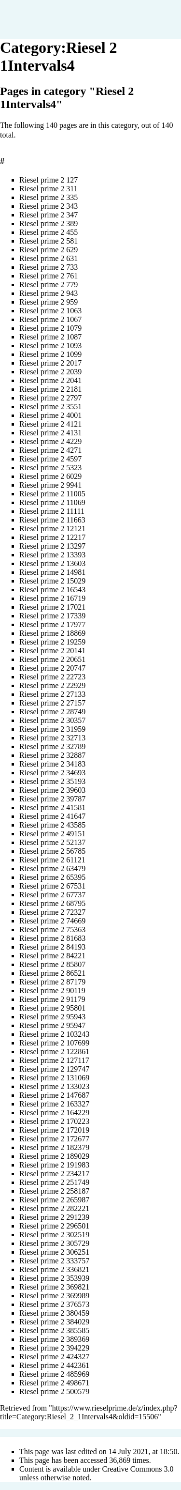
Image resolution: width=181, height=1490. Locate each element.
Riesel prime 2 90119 (52, 990)
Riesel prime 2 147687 (54, 1095)
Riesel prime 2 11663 (52, 520)
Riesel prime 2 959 (48, 302)
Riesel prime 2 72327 (52, 912)
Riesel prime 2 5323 (50, 467)
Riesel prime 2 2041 (50, 380)
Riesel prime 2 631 (48, 258)
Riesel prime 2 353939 (54, 1278)
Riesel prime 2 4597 (50, 459)
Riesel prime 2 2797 (50, 398)
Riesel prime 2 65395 (52, 877)
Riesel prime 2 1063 (50, 311)
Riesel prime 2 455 (48, 232)
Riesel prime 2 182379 (54, 1147)
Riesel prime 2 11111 (51, 511)
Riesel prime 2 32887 (52, 755)
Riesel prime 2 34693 (52, 772)
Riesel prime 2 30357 (52, 720)
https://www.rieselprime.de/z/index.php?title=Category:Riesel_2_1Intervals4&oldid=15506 (89, 1412)
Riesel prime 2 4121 (50, 424)
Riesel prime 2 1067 (50, 319)
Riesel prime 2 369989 (54, 1295)
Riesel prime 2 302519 (54, 1234)
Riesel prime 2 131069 (54, 1078)
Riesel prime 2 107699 (54, 1043)
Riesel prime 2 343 (48, 206)
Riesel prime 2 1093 (50, 345)
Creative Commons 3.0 (138, 1469)
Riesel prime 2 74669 (52, 921)
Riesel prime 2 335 (48, 197)
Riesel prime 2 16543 (52, 589)
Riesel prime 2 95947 (52, 1025)
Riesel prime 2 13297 (52, 546)
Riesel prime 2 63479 (52, 868)
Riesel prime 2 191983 (54, 1165)
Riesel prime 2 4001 (50, 415)
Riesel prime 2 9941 (50, 485)
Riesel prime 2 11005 (52, 494)
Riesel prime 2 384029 (54, 1322)
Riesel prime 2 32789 (52, 746)
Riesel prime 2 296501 (54, 1226)
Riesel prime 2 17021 (52, 607)
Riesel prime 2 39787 (52, 799)
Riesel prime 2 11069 (52, 502)
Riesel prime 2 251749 (54, 1182)
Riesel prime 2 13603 (52, 563)
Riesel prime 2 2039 (50, 372)
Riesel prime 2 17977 (52, 624)
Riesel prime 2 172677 (54, 1139)
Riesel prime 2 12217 (52, 537)
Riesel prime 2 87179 (52, 982)
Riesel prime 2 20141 (52, 650)
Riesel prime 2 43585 (52, 825)
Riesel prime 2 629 (48, 250)
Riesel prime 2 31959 (52, 729)
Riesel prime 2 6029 (50, 476)
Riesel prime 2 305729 (54, 1243)
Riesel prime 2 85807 (52, 964)
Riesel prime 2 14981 (52, 572)
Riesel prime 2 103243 (54, 1034)
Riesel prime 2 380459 (54, 1313)
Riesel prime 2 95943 (52, 1017)
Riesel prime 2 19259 (52, 642)
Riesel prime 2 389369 (54, 1339)
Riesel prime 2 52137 (52, 842)
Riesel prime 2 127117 (54, 1060)
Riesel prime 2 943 (48, 293)
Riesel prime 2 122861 (54, 1051)
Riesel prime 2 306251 (54, 1252)
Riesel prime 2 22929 (52, 685)
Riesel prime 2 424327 (54, 1356)
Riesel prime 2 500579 (54, 1391)
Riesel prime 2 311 (48, 188)
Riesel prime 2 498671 (54, 1383)
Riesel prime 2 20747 (52, 668)
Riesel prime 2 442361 (54, 1365)
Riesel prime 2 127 (48, 180)
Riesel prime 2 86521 (52, 973)
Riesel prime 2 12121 (52, 528)
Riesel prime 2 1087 (50, 337)
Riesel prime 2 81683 (52, 938)
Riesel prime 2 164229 (54, 1112)
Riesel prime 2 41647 (52, 816)
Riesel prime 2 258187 (54, 1191)
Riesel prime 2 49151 (52, 833)
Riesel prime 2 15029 (52, 581)
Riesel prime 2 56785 (52, 851)
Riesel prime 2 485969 (54, 1374)
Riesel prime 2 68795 (52, 903)
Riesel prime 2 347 (48, 215)
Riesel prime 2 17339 (52, 616)
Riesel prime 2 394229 (54, 1348)
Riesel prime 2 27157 (52, 703)
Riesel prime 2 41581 (52, 807)
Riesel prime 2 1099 (50, 354)
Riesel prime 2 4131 (50, 433)
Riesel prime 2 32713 (52, 738)
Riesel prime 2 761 (48, 276)
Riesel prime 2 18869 (52, 633)
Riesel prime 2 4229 (50, 441)
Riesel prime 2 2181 (50, 389)
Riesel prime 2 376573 (54, 1304)
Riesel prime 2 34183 (52, 764)
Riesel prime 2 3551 (50, 406)
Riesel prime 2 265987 (54, 1200)
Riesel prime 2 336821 (54, 1269)
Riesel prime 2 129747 (54, 1069)
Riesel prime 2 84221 (52, 956)
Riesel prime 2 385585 (54, 1330)
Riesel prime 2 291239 (54, 1217)
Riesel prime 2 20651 (52, 659)
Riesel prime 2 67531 (52, 886)
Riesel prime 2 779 (48, 284)
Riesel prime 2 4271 (50, 450)
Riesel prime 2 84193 (52, 947)
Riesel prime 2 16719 (52, 598)
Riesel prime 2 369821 (54, 1287)
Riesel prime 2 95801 (52, 1008)
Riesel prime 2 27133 (52, 694)
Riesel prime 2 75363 (52, 929)
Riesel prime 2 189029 (54, 1156)
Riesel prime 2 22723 (52, 677)
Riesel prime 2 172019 (54, 1130)
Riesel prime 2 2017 (50, 363)
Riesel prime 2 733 (48, 267)
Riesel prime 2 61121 (52, 860)
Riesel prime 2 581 (48, 241)
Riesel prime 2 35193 (52, 781)
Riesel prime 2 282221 (54, 1208)
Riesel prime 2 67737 (52, 895)
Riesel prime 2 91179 (52, 999)
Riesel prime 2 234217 (54, 1173)
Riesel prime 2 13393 (52, 555)
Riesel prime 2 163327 (54, 1104)
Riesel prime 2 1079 (50, 328)
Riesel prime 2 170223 (54, 1121)
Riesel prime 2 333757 (54, 1261)
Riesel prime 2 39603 (52, 790)
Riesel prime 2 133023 (54, 1086)
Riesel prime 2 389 (48, 223)
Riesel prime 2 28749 (52, 711)
